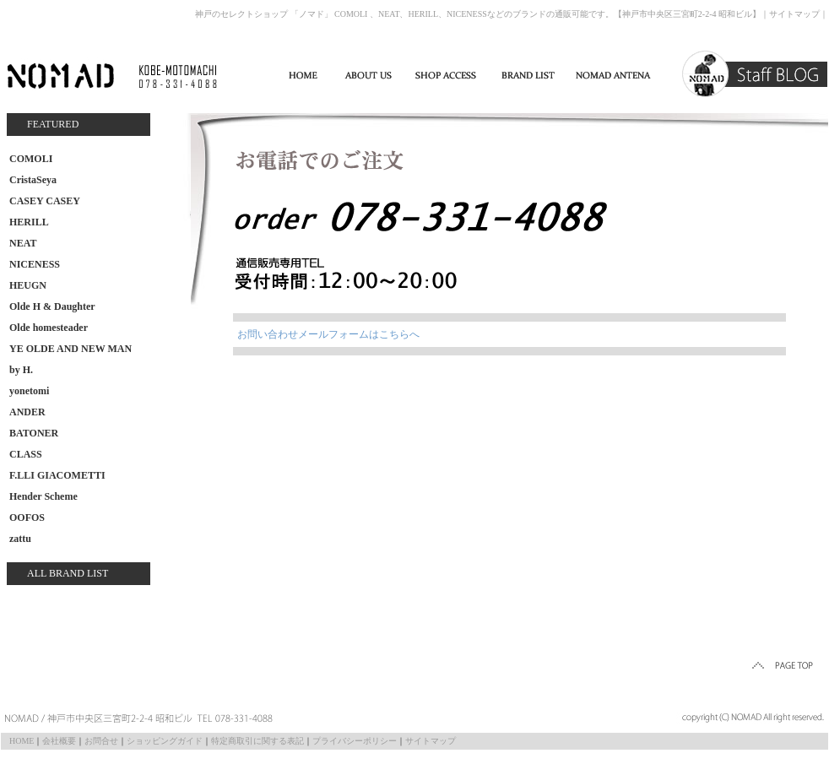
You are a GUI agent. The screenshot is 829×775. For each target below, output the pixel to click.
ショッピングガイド (165, 740)
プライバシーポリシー (354, 740)
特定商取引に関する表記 (257, 740)
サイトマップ (794, 14)
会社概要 (59, 740)
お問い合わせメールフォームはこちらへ (328, 334)
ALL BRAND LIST (67, 573)
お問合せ (101, 740)
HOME (21, 740)
